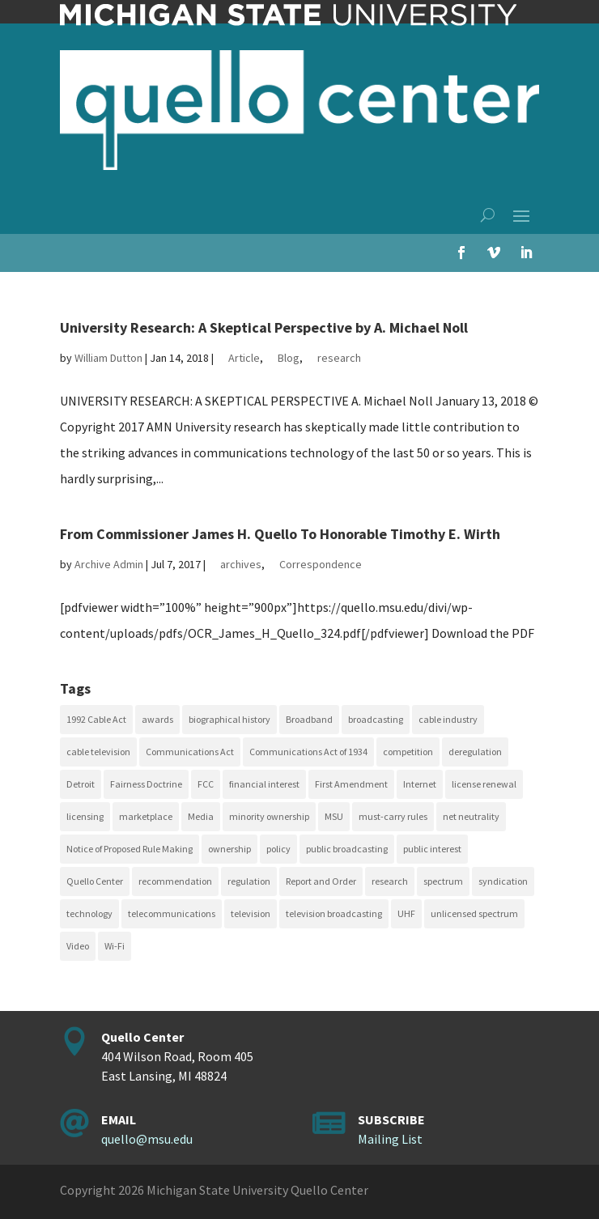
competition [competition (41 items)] (408, 751)
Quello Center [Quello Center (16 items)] (94, 881)
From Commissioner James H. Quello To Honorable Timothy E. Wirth (280, 534)
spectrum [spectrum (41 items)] (443, 881)
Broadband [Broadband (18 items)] (309, 719)
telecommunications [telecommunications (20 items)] (171, 913)
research (339, 357)
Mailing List (390, 1139)
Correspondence (320, 564)
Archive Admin (108, 564)
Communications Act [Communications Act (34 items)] (190, 751)
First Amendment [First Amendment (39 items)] (351, 784)
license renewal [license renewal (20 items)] (484, 784)
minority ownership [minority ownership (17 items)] (269, 816)
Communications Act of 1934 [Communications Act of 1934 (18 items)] (308, 751)
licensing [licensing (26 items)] (85, 816)
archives (240, 564)
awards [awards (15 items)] (157, 719)
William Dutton (108, 357)
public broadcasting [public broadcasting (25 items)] (347, 849)
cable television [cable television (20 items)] (98, 751)
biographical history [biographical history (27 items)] (229, 719)
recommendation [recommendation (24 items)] (175, 881)
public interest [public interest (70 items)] (432, 849)
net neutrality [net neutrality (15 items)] (471, 816)
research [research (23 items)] (390, 881)
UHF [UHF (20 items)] (406, 913)
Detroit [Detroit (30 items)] (80, 784)
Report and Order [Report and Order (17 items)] (321, 881)
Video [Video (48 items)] (77, 946)
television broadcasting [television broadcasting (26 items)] (334, 913)
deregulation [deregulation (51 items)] (475, 751)
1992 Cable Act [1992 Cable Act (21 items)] (96, 719)
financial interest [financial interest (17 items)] (264, 784)
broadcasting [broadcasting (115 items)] (375, 719)
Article (244, 357)
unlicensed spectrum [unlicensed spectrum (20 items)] (474, 913)
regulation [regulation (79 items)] (248, 881)
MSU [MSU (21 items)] (334, 816)
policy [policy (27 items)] (278, 849)
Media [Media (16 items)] (201, 816)
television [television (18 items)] (250, 913)
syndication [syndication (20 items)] (503, 881)
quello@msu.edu (147, 1139)
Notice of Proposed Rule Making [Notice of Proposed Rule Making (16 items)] (129, 849)
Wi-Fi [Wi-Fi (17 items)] (114, 946)
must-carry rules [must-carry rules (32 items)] (393, 816)
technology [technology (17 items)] (89, 913)
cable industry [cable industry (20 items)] (448, 719)
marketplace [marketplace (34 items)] (145, 816)
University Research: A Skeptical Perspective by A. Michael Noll (264, 327)
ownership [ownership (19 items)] (229, 849)
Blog (289, 357)
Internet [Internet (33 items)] (419, 784)
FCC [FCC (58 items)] (206, 784)
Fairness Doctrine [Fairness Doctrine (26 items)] (146, 784)
